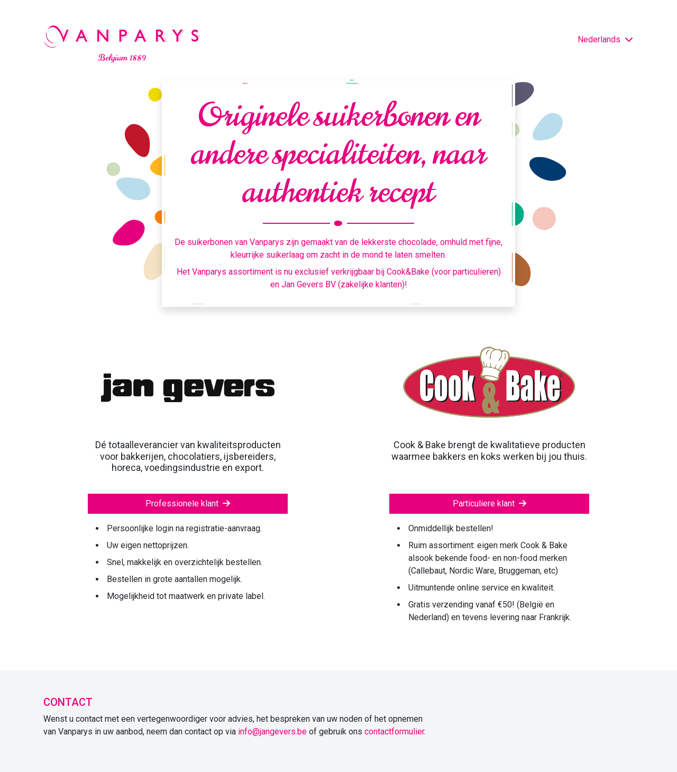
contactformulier (394, 731)
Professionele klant (187, 503)
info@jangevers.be (272, 731)
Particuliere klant (489, 503)
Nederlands (605, 39)
